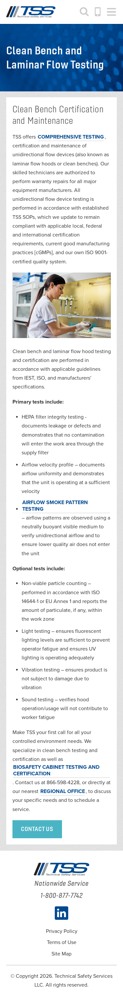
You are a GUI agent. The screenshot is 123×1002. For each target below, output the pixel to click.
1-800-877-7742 (98, 12)
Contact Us (37, 829)
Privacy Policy (61, 931)
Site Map (61, 954)
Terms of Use (61, 942)
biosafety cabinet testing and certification (56, 770)
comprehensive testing (71, 137)
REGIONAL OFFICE (62, 791)
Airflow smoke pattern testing (55, 505)
